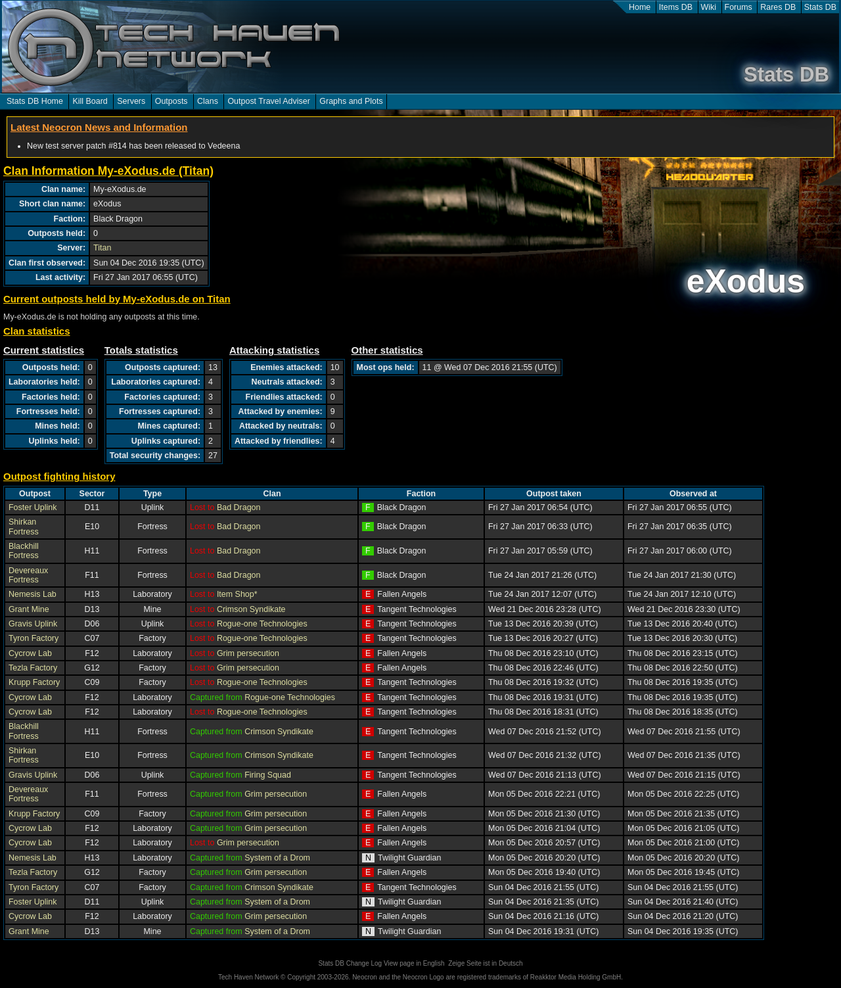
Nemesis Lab (33, 594)
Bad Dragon (239, 507)
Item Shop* (237, 594)
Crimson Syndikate (251, 609)
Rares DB (778, 7)
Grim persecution (248, 653)
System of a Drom (277, 857)
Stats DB (820, 7)
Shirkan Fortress (24, 526)
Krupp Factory (34, 682)
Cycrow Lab (30, 653)
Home (639, 7)
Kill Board (89, 101)
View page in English (414, 963)
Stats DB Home (35, 101)
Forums (738, 7)
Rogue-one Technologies (262, 623)
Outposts (171, 101)
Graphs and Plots (350, 101)
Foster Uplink (33, 507)
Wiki (709, 7)
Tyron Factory (33, 638)
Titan (102, 247)
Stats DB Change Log (350, 963)
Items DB (676, 7)
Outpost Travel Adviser (268, 101)
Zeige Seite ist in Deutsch (485, 963)
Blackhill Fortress (24, 551)
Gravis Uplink (33, 623)
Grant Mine (29, 609)
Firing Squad (267, 775)
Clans (207, 101)
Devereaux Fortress (28, 575)
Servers (131, 101)
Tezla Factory (33, 667)
